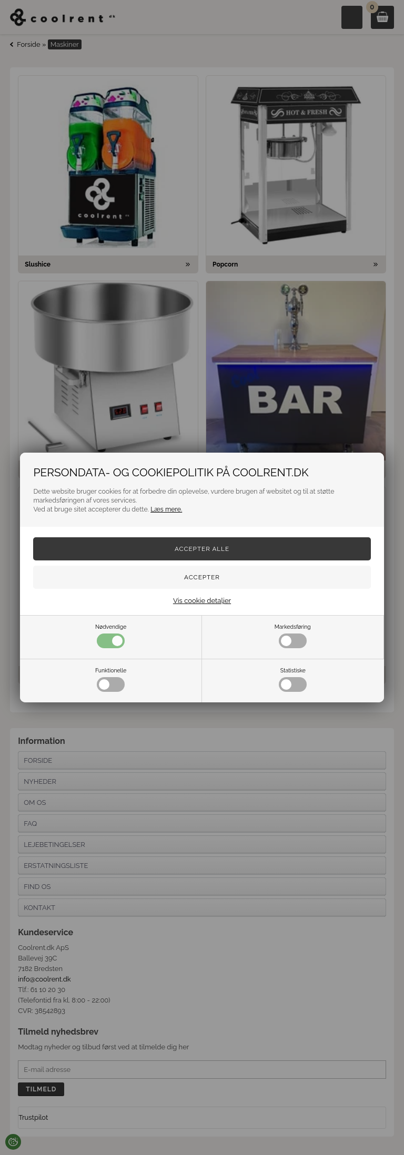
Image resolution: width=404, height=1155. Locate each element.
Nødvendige (110, 636)
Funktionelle (110, 679)
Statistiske (293, 679)
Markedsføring (293, 636)
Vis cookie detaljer (202, 601)
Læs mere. (166, 509)
